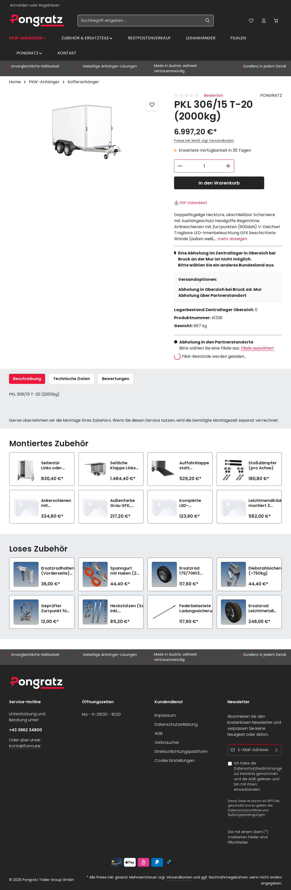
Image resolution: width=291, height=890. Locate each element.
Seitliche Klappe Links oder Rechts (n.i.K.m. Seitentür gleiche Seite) (124, 466)
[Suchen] (208, 20)
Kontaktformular (25, 746)
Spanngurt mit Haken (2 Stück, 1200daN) (123, 571)
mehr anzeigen (232, 239)
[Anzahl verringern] (180, 165)
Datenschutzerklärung (176, 724)
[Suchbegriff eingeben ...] (140, 20)
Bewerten (213, 95)
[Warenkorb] (276, 20)
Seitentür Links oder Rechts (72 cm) (52, 466)
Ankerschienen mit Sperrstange (56, 503)
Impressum (165, 715)
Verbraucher (167, 742)
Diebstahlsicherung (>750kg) (268, 571)
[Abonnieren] (276, 750)
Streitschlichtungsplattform (181, 751)
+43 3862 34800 (25, 730)
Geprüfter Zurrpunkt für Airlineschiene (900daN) (55, 608)
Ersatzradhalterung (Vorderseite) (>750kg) (61, 571)
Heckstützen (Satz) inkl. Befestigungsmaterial (132, 608)
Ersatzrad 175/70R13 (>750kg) (189, 571)
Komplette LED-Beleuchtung (192, 503)
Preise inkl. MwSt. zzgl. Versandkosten (204, 140)
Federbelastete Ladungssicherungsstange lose (206, 608)
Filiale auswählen (257, 348)
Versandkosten (179, 877)
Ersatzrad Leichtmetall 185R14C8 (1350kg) (261, 608)
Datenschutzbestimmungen (259, 768)
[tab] (27, 379)
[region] (86, 130)
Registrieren (49, 5)
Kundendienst (169, 702)
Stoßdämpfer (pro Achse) (262, 466)
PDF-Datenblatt (190, 202)
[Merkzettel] (251, 20)
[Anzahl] (204, 165)
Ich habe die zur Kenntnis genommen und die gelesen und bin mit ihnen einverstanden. (259, 776)
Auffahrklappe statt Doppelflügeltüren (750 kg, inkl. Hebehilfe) (198, 466)
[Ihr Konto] (263, 20)
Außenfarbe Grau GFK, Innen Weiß (122, 503)
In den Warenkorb (219, 183)
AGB (159, 733)
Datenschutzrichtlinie (244, 810)
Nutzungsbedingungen (246, 815)
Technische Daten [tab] (71, 379)
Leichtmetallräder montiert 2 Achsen (266, 503)
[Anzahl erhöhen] (228, 165)
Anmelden (19, 5)
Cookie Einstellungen (175, 760)
